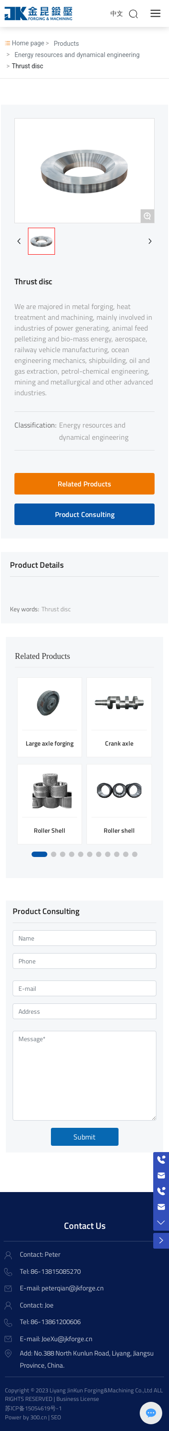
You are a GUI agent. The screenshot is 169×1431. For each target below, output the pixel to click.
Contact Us (84, 1225)
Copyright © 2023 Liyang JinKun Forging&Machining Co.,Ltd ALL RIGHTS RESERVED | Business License (84, 1395)
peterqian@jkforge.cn (72, 1288)
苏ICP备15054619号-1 (33, 1408)
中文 (116, 13)
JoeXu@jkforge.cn (66, 1339)
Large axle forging (49, 743)
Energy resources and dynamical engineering (77, 54)
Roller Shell (49, 830)
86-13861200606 (56, 1321)
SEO (56, 1417)
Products (66, 43)
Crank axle (119, 743)
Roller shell (119, 830)
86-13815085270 (56, 1271)
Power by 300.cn (26, 1417)
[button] (39, 854)
